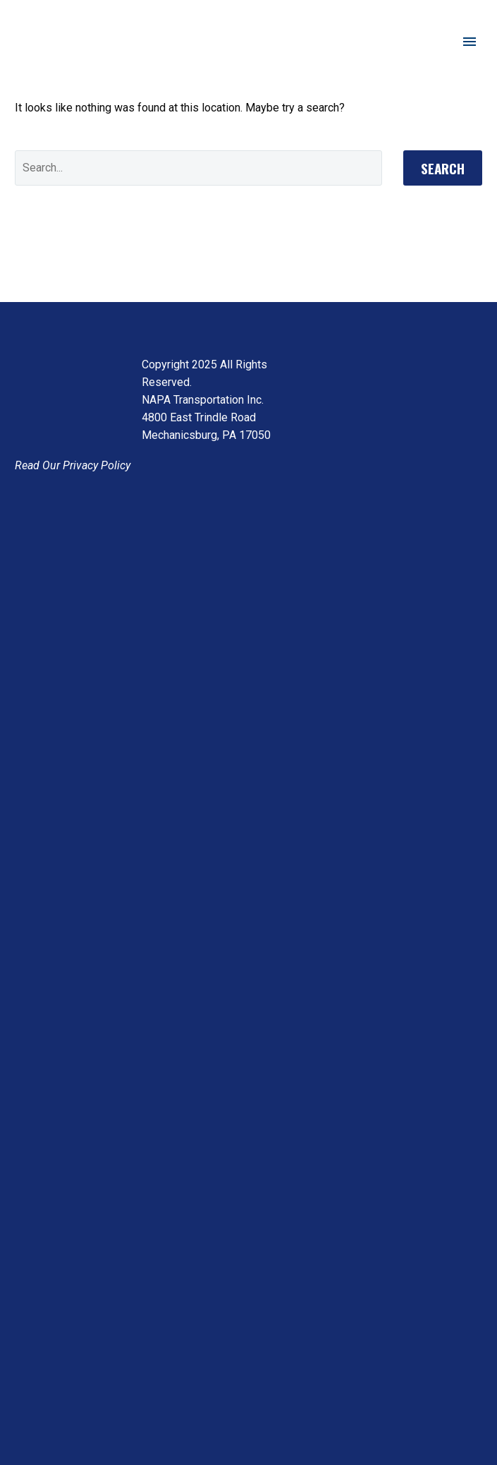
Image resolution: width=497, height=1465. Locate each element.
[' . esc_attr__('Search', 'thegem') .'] (198, 168)
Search (443, 168)
